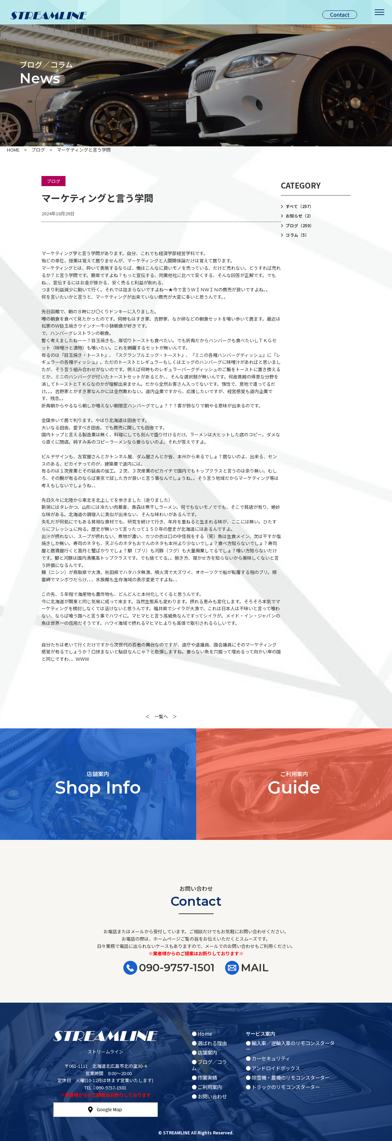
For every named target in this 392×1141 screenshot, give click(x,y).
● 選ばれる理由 (209, 1043)
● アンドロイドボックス (273, 1068)
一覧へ (161, 716)
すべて (300, 206)
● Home (202, 1033)
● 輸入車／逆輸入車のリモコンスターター (290, 1045)
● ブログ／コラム (209, 1064)
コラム (297, 235)
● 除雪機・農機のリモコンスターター (288, 1077)
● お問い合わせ (209, 1096)
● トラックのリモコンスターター (283, 1086)
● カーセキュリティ (268, 1058)
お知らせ (299, 216)
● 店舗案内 (204, 1052)
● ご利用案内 (207, 1086)
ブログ (53, 181)
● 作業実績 (204, 1077)
